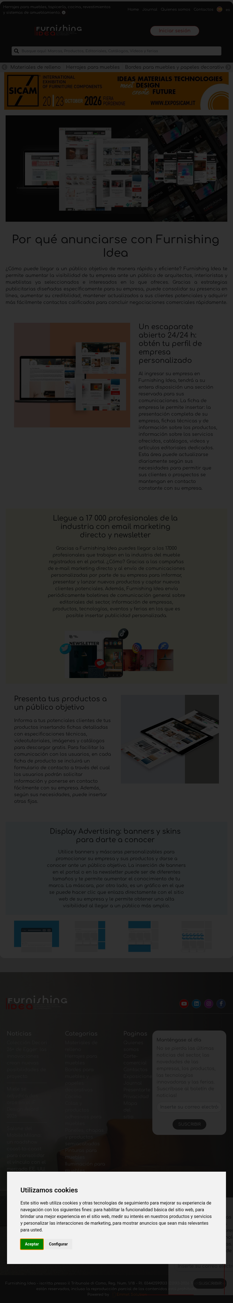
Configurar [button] (58, 1244)
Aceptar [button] (32, 1244)
